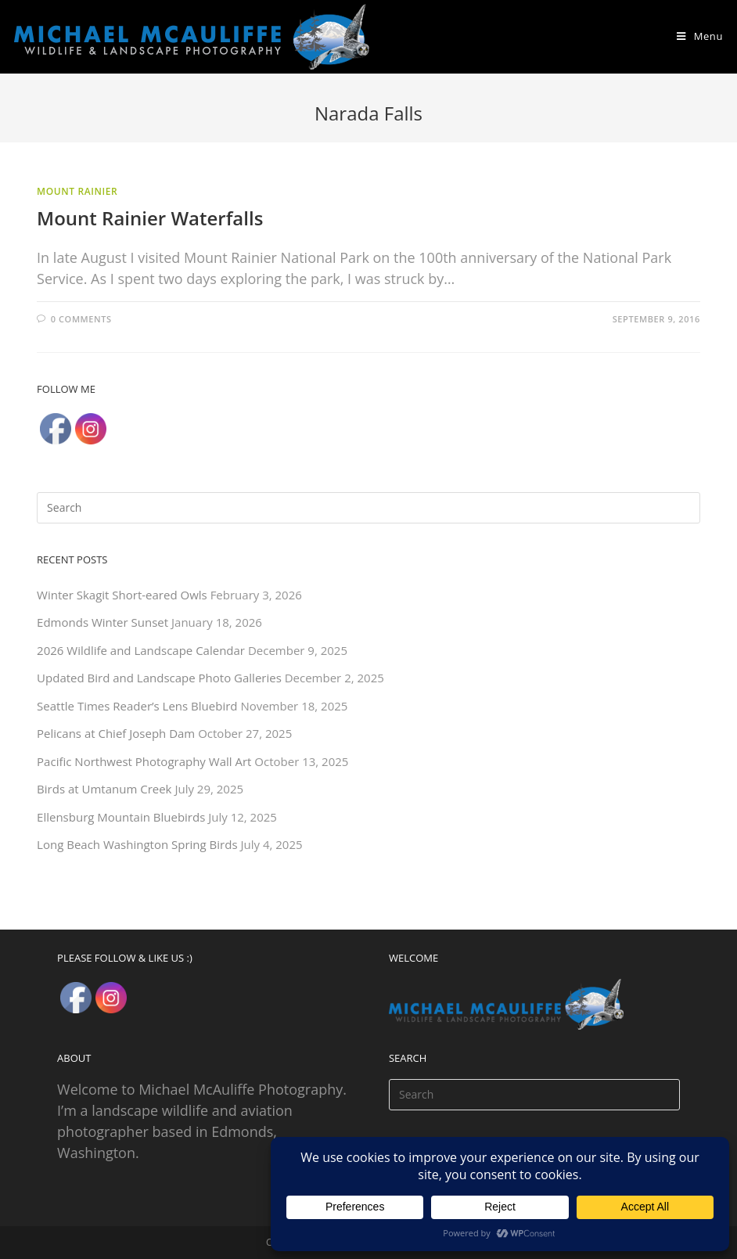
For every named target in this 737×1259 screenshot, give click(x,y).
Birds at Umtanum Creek (104, 789)
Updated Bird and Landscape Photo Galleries (159, 677)
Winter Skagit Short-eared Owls (122, 595)
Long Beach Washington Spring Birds (137, 844)
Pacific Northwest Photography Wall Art (144, 761)
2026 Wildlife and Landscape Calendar (141, 650)
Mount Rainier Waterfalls (150, 218)
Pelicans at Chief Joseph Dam (116, 733)
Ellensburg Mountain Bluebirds (121, 817)
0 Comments (81, 319)
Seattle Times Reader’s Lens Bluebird (137, 706)
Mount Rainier (77, 191)
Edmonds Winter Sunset (102, 622)
